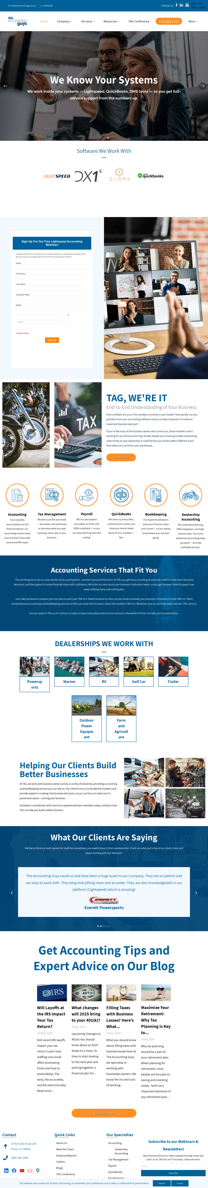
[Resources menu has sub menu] (111, 21)
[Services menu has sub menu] (88, 21)
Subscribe (173, 1138)
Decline (161, 1183)
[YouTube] (22, 1165)
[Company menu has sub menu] (65, 21)
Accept (180, 1183)
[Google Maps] (38, 1165)
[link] (57, 189)
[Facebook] (14, 1165)
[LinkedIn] (6, 1165)
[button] (5, 86)
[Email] (30, 1165)
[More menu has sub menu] (193, 21)
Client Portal (193, 6)
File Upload (202, 6)
